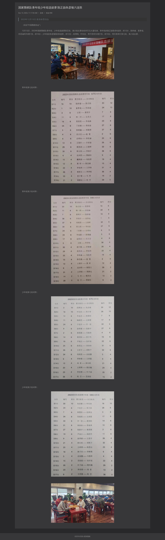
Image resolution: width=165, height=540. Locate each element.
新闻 (41, 13)
